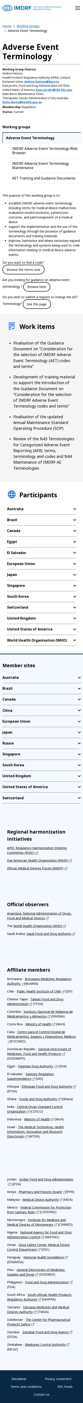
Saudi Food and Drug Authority (49, 934)
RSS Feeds (65, 1387)
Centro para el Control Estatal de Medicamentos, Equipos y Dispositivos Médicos (41, 1034)
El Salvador (16, 552)
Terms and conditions (26, 1387)
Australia (15, 508)
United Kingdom (21, 618)
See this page (36, 304)
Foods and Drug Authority (38, 1099)
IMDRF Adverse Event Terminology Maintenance (40, 165)
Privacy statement (58, 1379)
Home (6, 26)
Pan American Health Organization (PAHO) (37, 860)
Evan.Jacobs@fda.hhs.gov (54, 90)
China (7, 710)
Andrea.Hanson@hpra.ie (41, 82)
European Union (21, 563)
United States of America (29, 629)
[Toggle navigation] (78, 8)
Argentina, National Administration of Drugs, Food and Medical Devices (39, 915)
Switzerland (17, 607)
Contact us (42, 1394)
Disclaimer (19, 1379)
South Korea (18, 596)
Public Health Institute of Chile (39, 991)
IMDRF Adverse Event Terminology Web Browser (44, 150)
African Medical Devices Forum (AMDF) (35, 868)
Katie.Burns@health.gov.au (22, 102)
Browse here (36, 287)
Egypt (12, 541)
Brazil (12, 519)
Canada (13, 530)
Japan (12, 574)
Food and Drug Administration (47, 1282)
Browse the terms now (23, 269)
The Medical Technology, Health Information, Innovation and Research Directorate (35, 1131)
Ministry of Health (38, 1024)
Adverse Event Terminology (30, 137)
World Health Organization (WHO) (38, 926)
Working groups (16, 126)
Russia (8, 743)
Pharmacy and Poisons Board (40, 1192)
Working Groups (28, 26)
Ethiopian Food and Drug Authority (47, 1086)
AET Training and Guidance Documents (43, 178)
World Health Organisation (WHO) (37, 640)
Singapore (16, 585)
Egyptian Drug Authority (36, 1066)
